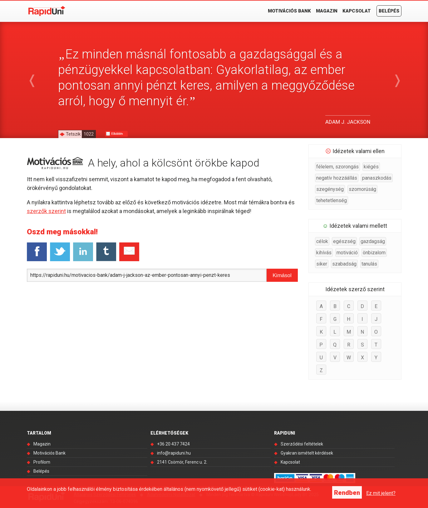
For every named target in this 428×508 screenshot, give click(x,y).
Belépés (389, 11)
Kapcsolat (356, 11)
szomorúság (362, 189)
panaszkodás (376, 178)
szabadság (344, 264)
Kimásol (282, 275)
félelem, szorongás (337, 167)
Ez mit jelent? (381, 493)
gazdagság (373, 241)
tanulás (369, 264)
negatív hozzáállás (336, 178)
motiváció (347, 253)
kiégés (371, 167)
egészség (344, 241)
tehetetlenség (331, 200)
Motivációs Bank (289, 11)
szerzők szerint (46, 211)
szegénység (330, 189)
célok (322, 241)
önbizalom (374, 253)
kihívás (324, 253)
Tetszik (81, 134)
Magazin (326, 11)
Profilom (41, 462)
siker (321, 264)
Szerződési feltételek (302, 443)
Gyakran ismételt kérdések (307, 453)
